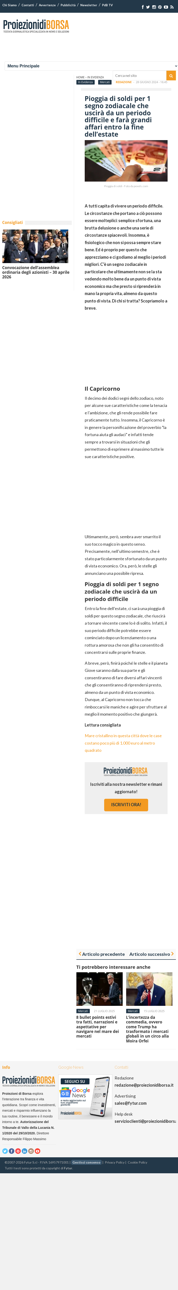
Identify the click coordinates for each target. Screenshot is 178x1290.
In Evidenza (85, 82)
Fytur (68, 1168)
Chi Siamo (9, 5)
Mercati (105, 82)
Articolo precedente (103, 954)
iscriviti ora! (126, 804)
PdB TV (107, 5)
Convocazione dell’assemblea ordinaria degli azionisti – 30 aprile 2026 (35, 272)
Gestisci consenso (86, 1162)
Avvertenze (47, 5)
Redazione (124, 82)
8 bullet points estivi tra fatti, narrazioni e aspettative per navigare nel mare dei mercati (97, 1027)
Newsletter (88, 5)
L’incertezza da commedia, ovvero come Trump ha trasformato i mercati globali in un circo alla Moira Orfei (147, 1029)
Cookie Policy (137, 1162)
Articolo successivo (149, 954)
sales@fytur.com (131, 1103)
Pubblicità (68, 5)
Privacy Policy (115, 1162)
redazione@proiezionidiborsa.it (144, 1085)
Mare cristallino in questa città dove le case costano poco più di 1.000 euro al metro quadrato (123, 743)
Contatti (28, 5)
